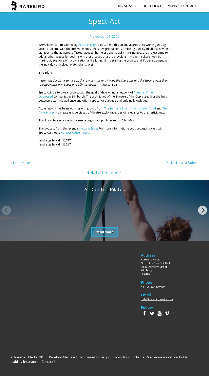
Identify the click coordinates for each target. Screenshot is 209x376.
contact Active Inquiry (75, 132)
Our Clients (153, 6)
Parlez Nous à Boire (181, 162)
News (172, 6)
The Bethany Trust (116, 108)
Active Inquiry (87, 45)
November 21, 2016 (104, 36)
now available (88, 128)
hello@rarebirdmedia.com (157, 299)
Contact (188, 6)
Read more (104, 232)
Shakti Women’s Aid (143, 108)
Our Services (127, 6)
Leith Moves (22, 162)
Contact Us (50, 361)
